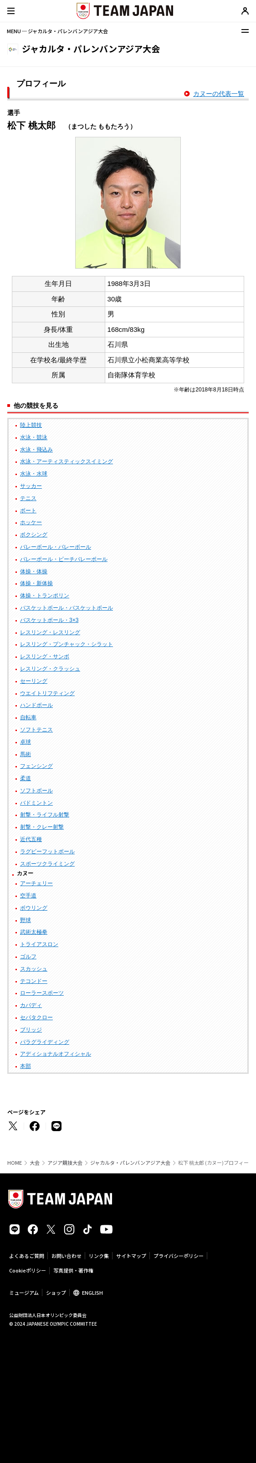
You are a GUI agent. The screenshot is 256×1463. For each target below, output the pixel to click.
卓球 (25, 742)
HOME (14, 1162)
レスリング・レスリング (50, 632)
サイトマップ (131, 1255)
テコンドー (33, 981)
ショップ (56, 1292)
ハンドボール (36, 705)
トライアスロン (39, 944)
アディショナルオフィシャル (55, 1054)
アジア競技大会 (64, 1162)
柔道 (25, 778)
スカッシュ (33, 969)
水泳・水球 (33, 474)
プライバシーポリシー (179, 1255)
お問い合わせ (66, 1255)
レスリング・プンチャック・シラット (66, 644)
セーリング (33, 681)
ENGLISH (92, 1292)
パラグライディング (44, 1042)
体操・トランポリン (44, 595)
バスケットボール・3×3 (49, 620)
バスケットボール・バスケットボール (66, 608)
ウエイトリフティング (47, 693)
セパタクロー (36, 1017)
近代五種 (31, 839)
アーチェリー (36, 883)
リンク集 (99, 1255)
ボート (28, 510)
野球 (25, 920)
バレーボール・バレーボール (55, 547)
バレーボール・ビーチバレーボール (64, 559)
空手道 (28, 895)
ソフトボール (36, 790)
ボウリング (33, 908)
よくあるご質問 (26, 1255)
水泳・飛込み (36, 449)
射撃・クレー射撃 (42, 827)
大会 (35, 1162)
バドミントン (36, 803)
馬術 (25, 754)
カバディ (31, 1005)
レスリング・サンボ (44, 656)
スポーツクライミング (47, 864)
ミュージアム (24, 1292)
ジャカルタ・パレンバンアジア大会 (130, 1162)
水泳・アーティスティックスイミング (66, 461)
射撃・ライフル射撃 (44, 815)
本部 (25, 1066)
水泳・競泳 (33, 437)
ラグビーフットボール (47, 851)
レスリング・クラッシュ (50, 669)
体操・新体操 (36, 583)
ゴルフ (28, 956)
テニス (28, 498)
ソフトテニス (36, 729)
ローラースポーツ (42, 993)
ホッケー (31, 522)
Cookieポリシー (27, 1270)
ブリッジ (31, 1030)
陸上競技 (31, 425)
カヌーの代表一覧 (218, 93)
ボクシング (33, 534)
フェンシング (36, 766)
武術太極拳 (33, 932)
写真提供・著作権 (73, 1270)
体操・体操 (33, 571)
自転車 (28, 717)
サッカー (31, 486)
